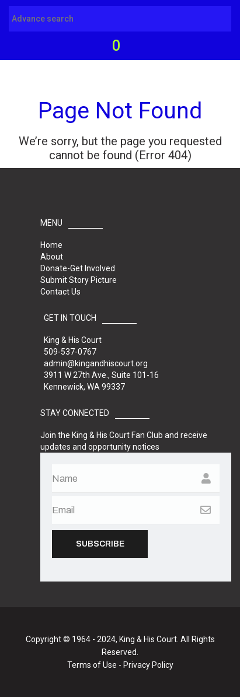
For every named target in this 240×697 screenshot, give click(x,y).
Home (51, 245)
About (51, 256)
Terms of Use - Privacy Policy (120, 665)
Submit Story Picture (78, 280)
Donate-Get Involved (77, 268)
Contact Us (60, 291)
